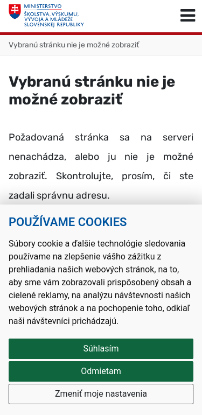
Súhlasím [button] (101, 348)
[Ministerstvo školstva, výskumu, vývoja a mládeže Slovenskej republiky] (46, 16)
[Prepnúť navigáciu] (187, 16)
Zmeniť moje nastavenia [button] (101, 394)
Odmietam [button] (101, 371)
